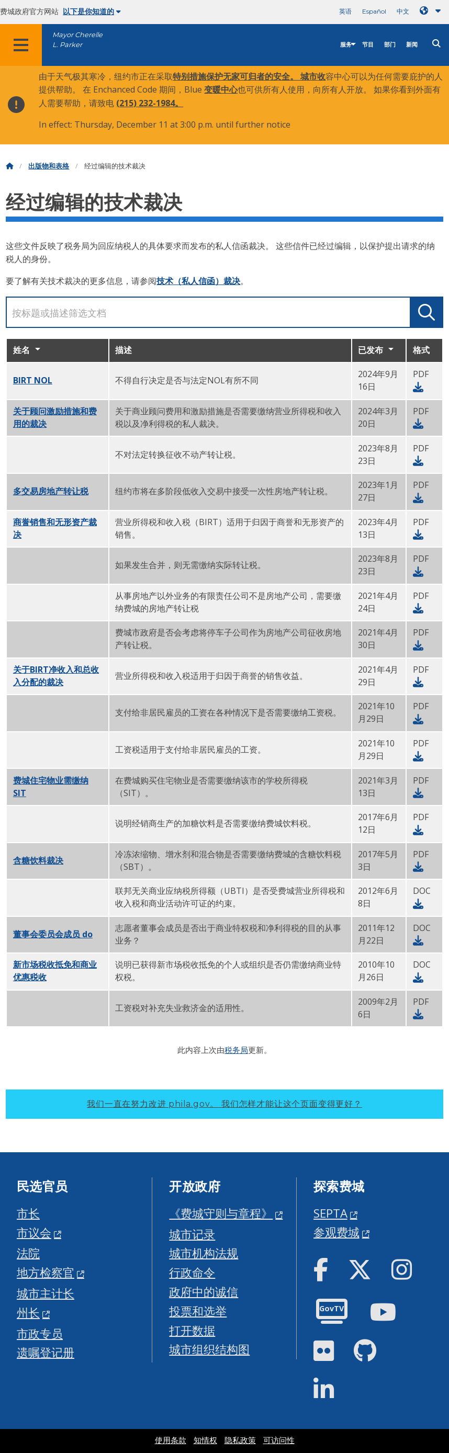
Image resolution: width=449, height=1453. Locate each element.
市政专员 (40, 1333)
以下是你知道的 (92, 11)
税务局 (236, 1050)
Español (374, 11)
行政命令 (192, 1272)
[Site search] (436, 43)
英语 (345, 11)
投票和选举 (198, 1311)
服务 (346, 44)
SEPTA (330, 1213)
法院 (28, 1253)
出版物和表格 (48, 166)
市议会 (34, 1232)
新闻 (412, 44)
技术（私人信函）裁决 (198, 281)
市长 (28, 1213)
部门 (390, 44)
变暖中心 (221, 89)
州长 (28, 1312)
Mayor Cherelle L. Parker (77, 40)
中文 (403, 11)
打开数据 (192, 1330)
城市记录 (192, 1234)
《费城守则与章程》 (221, 1213)
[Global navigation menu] (21, 45)
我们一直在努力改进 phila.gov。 (224, 1104)
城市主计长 (45, 1293)
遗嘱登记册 (45, 1352)
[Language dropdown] (432, 10)
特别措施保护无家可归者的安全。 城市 (245, 76)
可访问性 (279, 1440)
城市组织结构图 (209, 1349)
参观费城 (336, 1232)
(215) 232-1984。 (149, 103)
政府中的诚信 (203, 1292)
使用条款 (170, 1440)
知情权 (205, 1440)
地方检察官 (45, 1272)
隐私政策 (240, 1440)
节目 (368, 44)
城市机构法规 (203, 1253)
